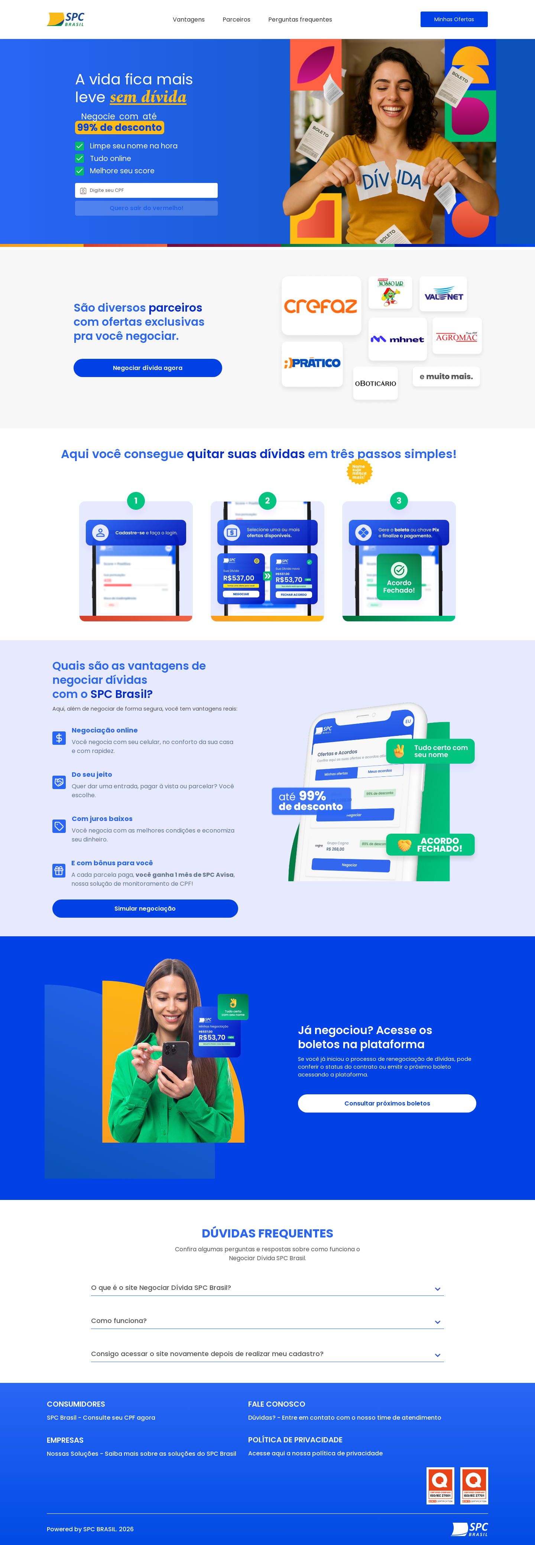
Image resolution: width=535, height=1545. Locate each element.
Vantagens (189, 19)
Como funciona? (267, 1323)
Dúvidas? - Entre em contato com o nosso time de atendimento (344, 1417)
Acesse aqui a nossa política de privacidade (315, 1453)
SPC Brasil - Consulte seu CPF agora (101, 1417)
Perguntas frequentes (300, 19)
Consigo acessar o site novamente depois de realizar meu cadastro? (267, 1356)
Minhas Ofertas (454, 19)
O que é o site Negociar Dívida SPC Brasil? (267, 1289)
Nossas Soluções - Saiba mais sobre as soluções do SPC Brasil (141, 1453)
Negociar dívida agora (147, 368)
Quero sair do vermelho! (147, 208)
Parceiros (236, 19)
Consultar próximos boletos (387, 1103)
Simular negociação (145, 908)
